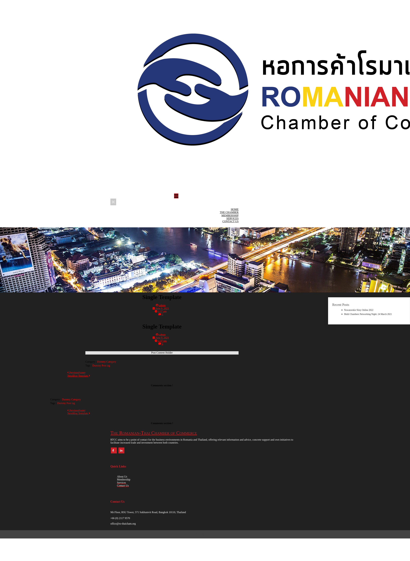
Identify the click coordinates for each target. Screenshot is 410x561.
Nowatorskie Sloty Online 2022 (358, 310)
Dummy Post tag (101, 365)
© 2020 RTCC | (195, 534)
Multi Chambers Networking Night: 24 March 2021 (368, 314)
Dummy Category (106, 361)
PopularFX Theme (213, 534)
